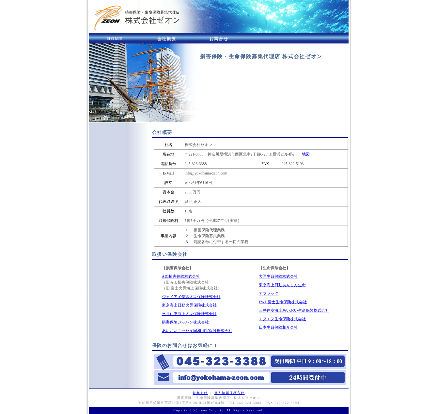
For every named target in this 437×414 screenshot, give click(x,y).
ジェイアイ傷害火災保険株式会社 (191, 296)
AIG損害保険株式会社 (181, 276)
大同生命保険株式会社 (278, 276)
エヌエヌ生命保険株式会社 (282, 319)
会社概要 (166, 38)
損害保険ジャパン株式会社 (185, 322)
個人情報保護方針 (229, 393)
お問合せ (218, 38)
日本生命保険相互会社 (278, 327)
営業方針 (200, 393)
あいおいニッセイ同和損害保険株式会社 (197, 330)
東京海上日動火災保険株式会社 (189, 305)
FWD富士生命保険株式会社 (283, 302)
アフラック (268, 293)
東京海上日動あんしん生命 (282, 285)
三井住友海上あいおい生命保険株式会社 (294, 310)
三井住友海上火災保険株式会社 (189, 313)
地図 (306, 154)
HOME (115, 38)
